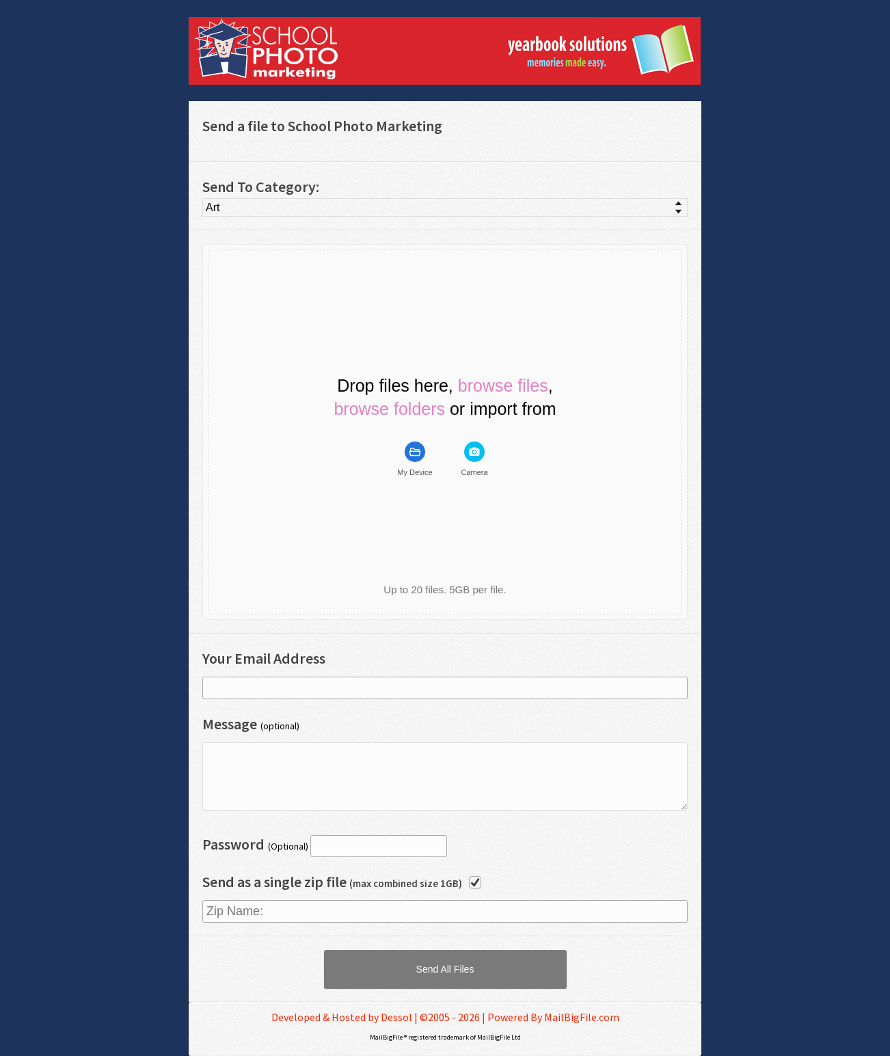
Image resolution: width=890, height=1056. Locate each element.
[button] (445, 969)
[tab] (415, 460)
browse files (503, 385)
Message (229, 723)
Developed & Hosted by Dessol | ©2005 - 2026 (375, 1017)
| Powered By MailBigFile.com (550, 1017)
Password (233, 844)
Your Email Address (263, 658)
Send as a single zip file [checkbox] (332, 881)
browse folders (389, 409)
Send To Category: (260, 186)
